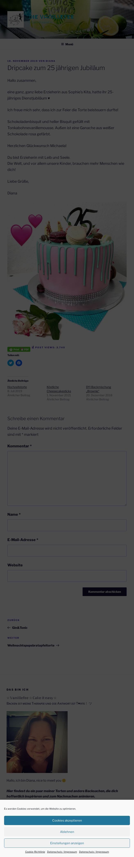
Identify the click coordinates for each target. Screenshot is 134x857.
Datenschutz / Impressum (62, 851)
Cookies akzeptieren (67, 820)
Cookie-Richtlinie (35, 851)
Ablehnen (67, 832)
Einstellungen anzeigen (67, 843)
